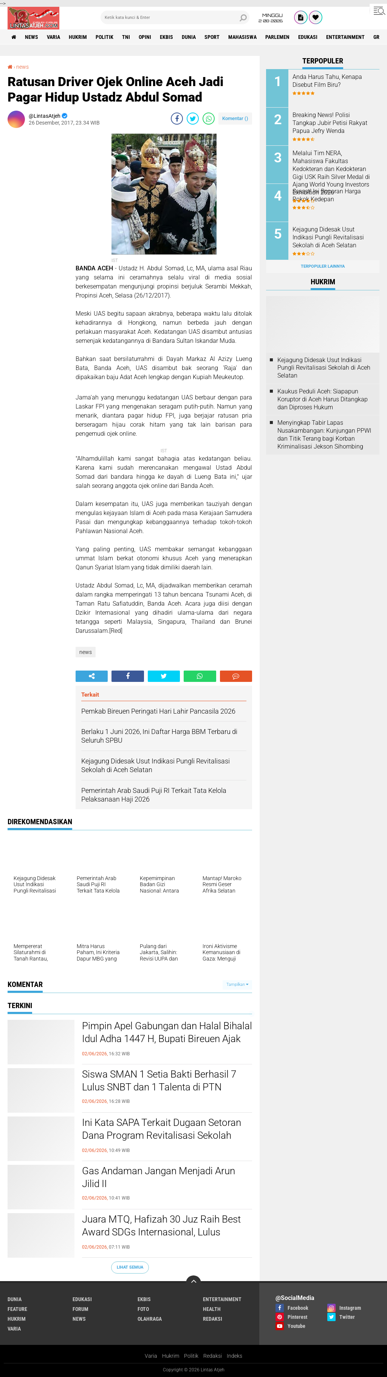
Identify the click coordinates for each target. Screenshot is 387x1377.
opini (145, 37)
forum (80, 1309)
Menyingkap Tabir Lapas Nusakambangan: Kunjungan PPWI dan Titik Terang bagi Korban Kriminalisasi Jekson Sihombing (324, 434)
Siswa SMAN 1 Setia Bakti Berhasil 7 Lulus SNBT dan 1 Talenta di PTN (159, 1081)
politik (104, 37)
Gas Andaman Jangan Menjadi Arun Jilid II (158, 1177)
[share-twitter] (193, 119)
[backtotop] (193, 1283)
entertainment (345, 37)
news (31, 37)
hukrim (78, 37)
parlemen (277, 37)
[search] (175, 17)
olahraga (150, 1319)
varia (53, 37)
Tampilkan (237, 984)
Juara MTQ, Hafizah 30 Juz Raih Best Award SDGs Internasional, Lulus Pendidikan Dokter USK (161, 1232)
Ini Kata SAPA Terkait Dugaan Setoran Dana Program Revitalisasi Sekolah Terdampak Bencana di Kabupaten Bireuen (161, 1141)
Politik (191, 1356)
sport (212, 37)
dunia (189, 37)
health (212, 1309)
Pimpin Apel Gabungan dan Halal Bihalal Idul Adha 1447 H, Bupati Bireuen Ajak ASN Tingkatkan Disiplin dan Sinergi (167, 1038)
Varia (151, 1356)
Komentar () (235, 118)
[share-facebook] (177, 119)
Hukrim (170, 1356)
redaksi (212, 1319)
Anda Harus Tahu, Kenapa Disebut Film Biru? (327, 80)
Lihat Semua (130, 1267)
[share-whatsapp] (209, 119)
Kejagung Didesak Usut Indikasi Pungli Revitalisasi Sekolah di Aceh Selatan (328, 237)
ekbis (166, 37)
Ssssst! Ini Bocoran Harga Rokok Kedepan (327, 195)
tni (126, 37)
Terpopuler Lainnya (323, 266)
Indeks (234, 1356)
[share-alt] (92, 676)
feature (17, 1309)
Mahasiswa (242, 37)
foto (143, 1309)
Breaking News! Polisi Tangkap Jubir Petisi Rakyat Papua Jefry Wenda (330, 122)
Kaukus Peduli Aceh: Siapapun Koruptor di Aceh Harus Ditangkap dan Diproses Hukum (322, 399)
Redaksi (212, 1356)
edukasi (307, 37)
